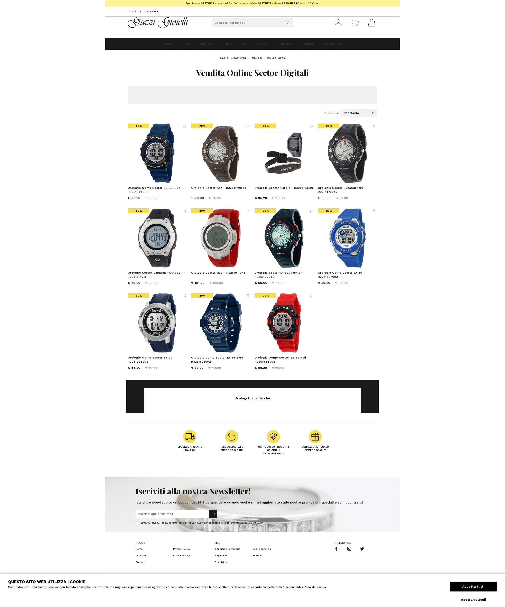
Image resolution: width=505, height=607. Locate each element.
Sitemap (257, 562)
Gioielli (147, 45)
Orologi (266, 45)
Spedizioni (221, 569)
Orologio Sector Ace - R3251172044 (218, 189)
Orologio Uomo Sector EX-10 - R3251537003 (341, 278)
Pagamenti (221, 562)
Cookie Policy (181, 562)
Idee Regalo (354, 45)
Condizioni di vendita (227, 556)
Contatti (134, 11)
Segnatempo (239, 59)
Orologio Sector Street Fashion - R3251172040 (280, 278)
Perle (220, 45)
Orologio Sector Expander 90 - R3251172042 (342, 191)
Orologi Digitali (276, 59)
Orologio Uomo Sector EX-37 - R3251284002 (151, 365)
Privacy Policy (158, 529)
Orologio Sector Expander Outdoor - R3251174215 (156, 278)
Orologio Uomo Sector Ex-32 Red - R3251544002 (282, 365)
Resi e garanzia (261, 556)
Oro (170, 45)
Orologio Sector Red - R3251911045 (218, 276)
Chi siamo (151, 11)
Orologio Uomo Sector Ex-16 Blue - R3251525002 (218, 365)
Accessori (295, 45)
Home (221, 59)
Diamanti (194, 45)
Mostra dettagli (473, 599)
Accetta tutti (473, 590)
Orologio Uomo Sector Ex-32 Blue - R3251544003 (155, 191)
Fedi (242, 45)
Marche (323, 45)
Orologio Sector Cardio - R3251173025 (284, 189)
